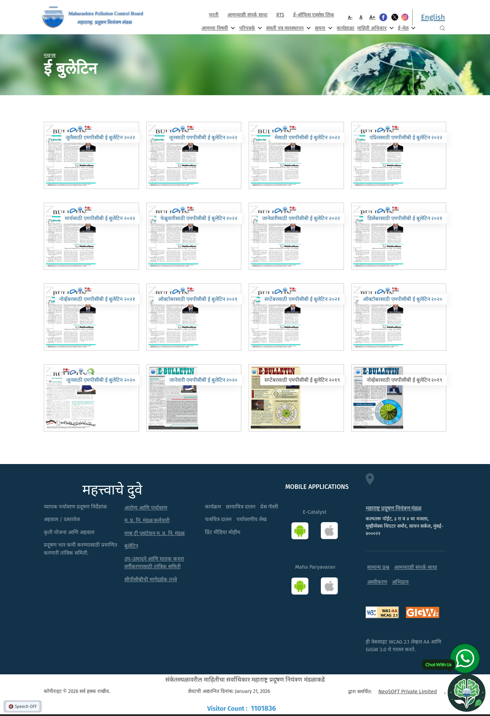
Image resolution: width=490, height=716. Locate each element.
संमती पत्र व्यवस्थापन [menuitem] (288, 27)
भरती (214, 15)
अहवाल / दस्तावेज (62, 519)
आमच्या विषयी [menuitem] (217, 27)
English (433, 17)
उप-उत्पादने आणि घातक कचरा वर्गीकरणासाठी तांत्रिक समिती (154, 563)
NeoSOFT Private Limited (407, 691)
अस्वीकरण (377, 582)
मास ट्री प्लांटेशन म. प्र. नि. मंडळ (154, 533)
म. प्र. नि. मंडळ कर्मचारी (147, 520)
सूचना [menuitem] (322, 27)
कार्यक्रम (213, 507)
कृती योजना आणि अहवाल (69, 532)
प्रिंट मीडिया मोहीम (222, 532)
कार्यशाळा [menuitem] (345, 28)
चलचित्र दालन (218, 519)
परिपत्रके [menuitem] (250, 27)
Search (442, 28)
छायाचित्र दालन (240, 507)
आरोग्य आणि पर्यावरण (145, 508)
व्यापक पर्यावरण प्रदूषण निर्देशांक (75, 507)
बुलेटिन (131, 546)
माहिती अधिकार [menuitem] (374, 27)
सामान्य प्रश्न (378, 567)
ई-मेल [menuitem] (405, 27)
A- (350, 17)
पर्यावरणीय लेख (251, 519)
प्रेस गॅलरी (269, 507)
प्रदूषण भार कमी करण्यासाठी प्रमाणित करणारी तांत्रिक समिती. (80, 549)
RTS (280, 15)
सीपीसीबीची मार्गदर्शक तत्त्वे (150, 579)
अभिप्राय (400, 582)
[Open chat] (467, 693)
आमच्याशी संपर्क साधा (247, 15)
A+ (372, 17)
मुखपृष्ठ (50, 55)
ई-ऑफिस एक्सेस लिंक (313, 15)
